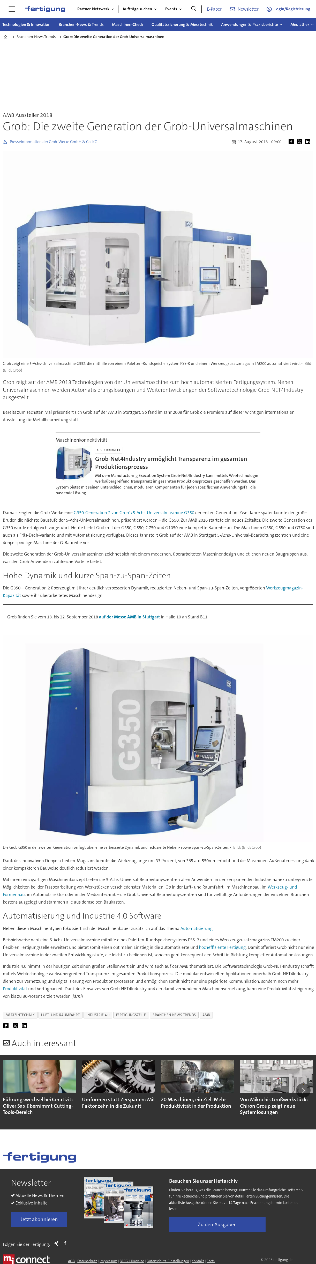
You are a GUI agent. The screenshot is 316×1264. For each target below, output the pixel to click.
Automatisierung (196, 928)
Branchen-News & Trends (81, 24)
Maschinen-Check (127, 24)
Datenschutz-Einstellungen (168, 1261)
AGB (71, 1261)
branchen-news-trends (174, 1015)
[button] (303, 1090)
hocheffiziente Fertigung (222, 947)
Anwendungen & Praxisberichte (249, 24)
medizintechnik (20, 1015)
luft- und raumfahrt (60, 1015)
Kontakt (198, 1261)
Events (171, 9)
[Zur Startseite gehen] (45, 9)
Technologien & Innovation (26, 24)
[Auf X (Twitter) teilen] (300, 142)
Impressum (108, 1261)
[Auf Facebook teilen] (292, 142)
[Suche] (194, 9)
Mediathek (300, 24)
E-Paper (214, 9)
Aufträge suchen (137, 9)
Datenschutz (87, 1261)
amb (206, 1015)
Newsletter (248, 9)
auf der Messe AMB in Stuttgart (129, 617)
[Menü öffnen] (12, 9)
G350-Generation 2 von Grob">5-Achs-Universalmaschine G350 (134, 512)
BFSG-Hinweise (132, 1261)
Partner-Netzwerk (93, 9)
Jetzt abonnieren (39, 1219)
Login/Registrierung (292, 9)
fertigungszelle (131, 1015)
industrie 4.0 (98, 1015)
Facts (211, 1261)
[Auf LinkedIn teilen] (309, 142)
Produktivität (15, 989)
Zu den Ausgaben (217, 1224)
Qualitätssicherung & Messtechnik (182, 24)
